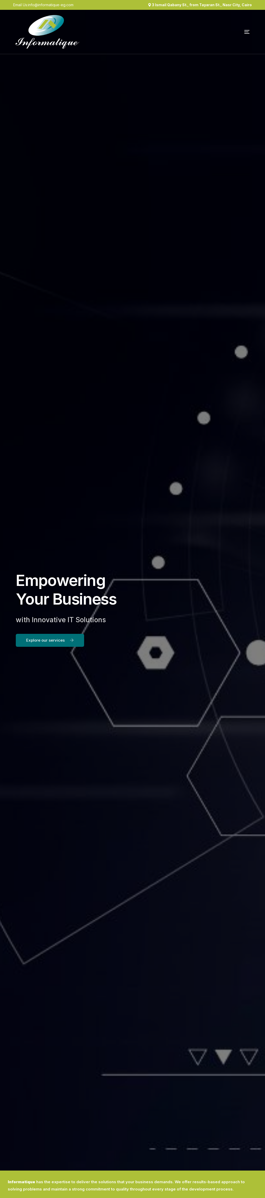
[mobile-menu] (232, 32)
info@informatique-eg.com (50, 5)
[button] (50, 640)
